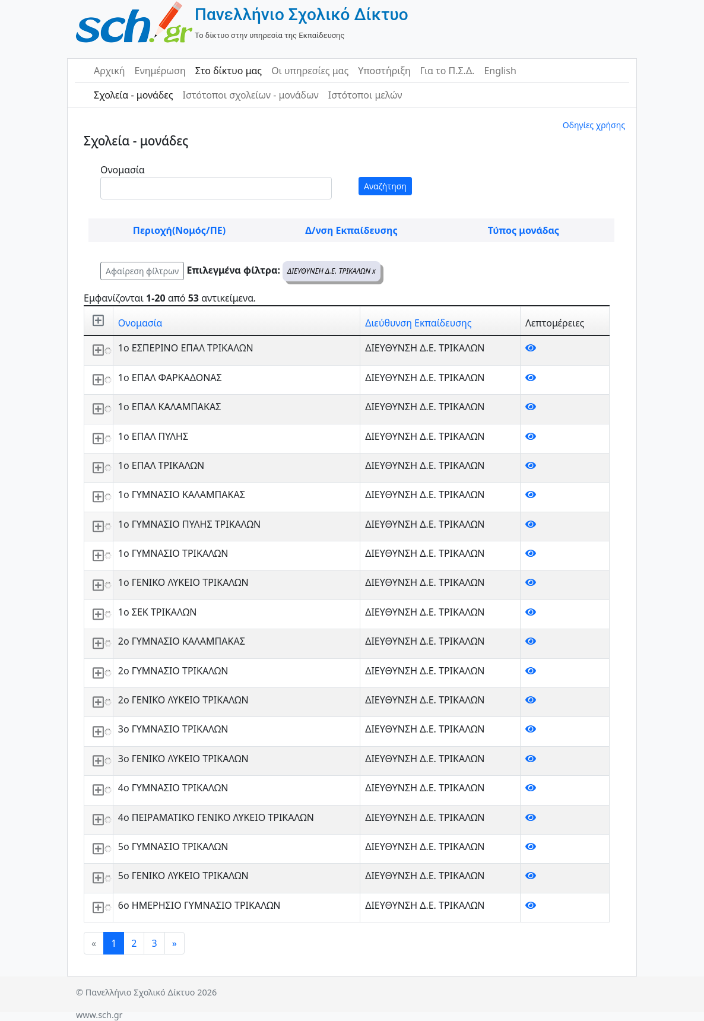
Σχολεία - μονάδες (133, 95)
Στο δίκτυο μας (228, 70)
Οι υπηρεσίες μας (309, 70)
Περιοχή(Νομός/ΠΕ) (179, 230)
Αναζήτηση (385, 186)
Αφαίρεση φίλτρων (142, 271)
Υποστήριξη (384, 70)
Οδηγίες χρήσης (594, 125)
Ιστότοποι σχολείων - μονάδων (250, 95)
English (500, 70)
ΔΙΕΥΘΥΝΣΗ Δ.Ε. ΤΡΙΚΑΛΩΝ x (331, 271)
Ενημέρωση (160, 70)
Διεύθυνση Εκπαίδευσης (418, 322)
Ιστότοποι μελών (365, 95)
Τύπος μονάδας (523, 230)
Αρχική (109, 70)
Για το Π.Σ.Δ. (447, 70)
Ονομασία (122, 169)
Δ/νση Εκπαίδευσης (351, 230)
